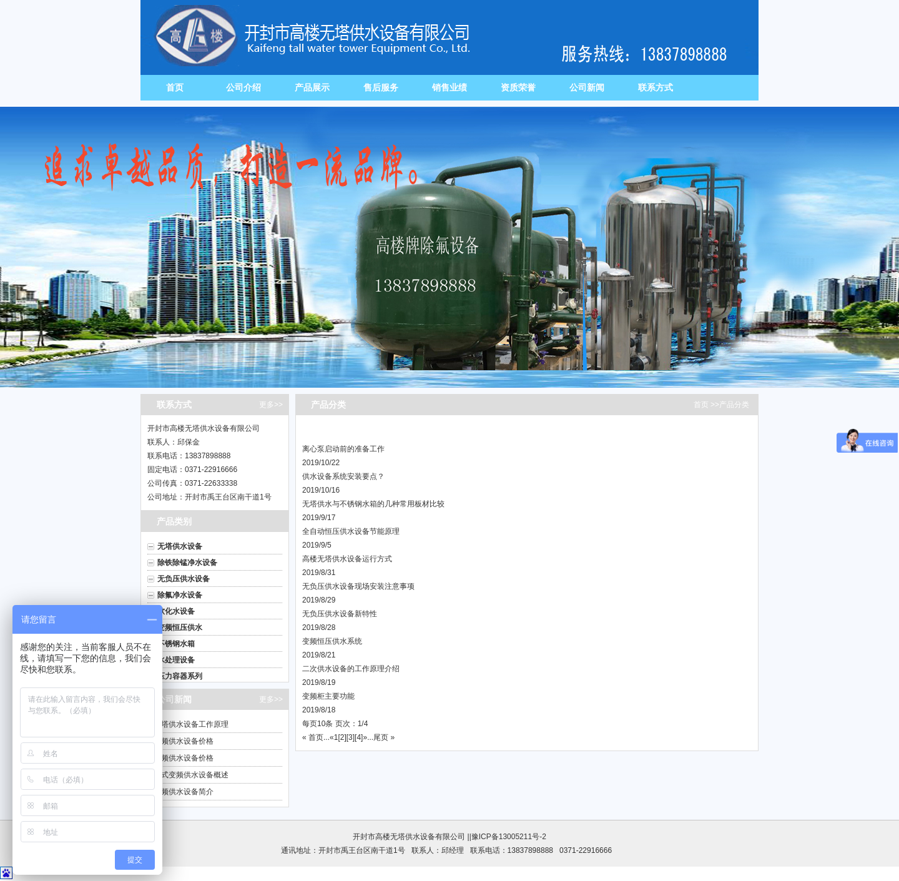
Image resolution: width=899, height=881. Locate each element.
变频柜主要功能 (328, 696)
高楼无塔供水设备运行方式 (347, 558)
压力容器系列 (179, 676)
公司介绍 (243, 87)
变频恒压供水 (179, 627)
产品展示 (312, 87)
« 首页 (312, 737)
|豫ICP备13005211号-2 (507, 836)
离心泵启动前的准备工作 (343, 449)
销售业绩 (449, 87)
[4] (359, 737)
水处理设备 (176, 660)
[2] (342, 737)
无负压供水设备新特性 (339, 613)
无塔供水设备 (179, 546)
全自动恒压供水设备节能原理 (351, 531)
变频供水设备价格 (184, 741)
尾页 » (384, 737)
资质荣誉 (518, 87)
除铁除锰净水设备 (187, 562)
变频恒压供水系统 (332, 641)
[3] (350, 737)
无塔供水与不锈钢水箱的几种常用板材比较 (373, 504)
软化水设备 (176, 611)
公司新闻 (586, 87)
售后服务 (380, 87)
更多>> (271, 404)
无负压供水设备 (183, 578)
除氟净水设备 (179, 595)
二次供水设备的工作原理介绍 (351, 668)
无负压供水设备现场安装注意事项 (358, 586)
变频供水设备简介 (184, 791)
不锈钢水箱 (176, 643)
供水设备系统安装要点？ (343, 476)
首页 (175, 87)
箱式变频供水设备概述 (191, 774)
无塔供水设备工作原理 (191, 724)
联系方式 (655, 87)
